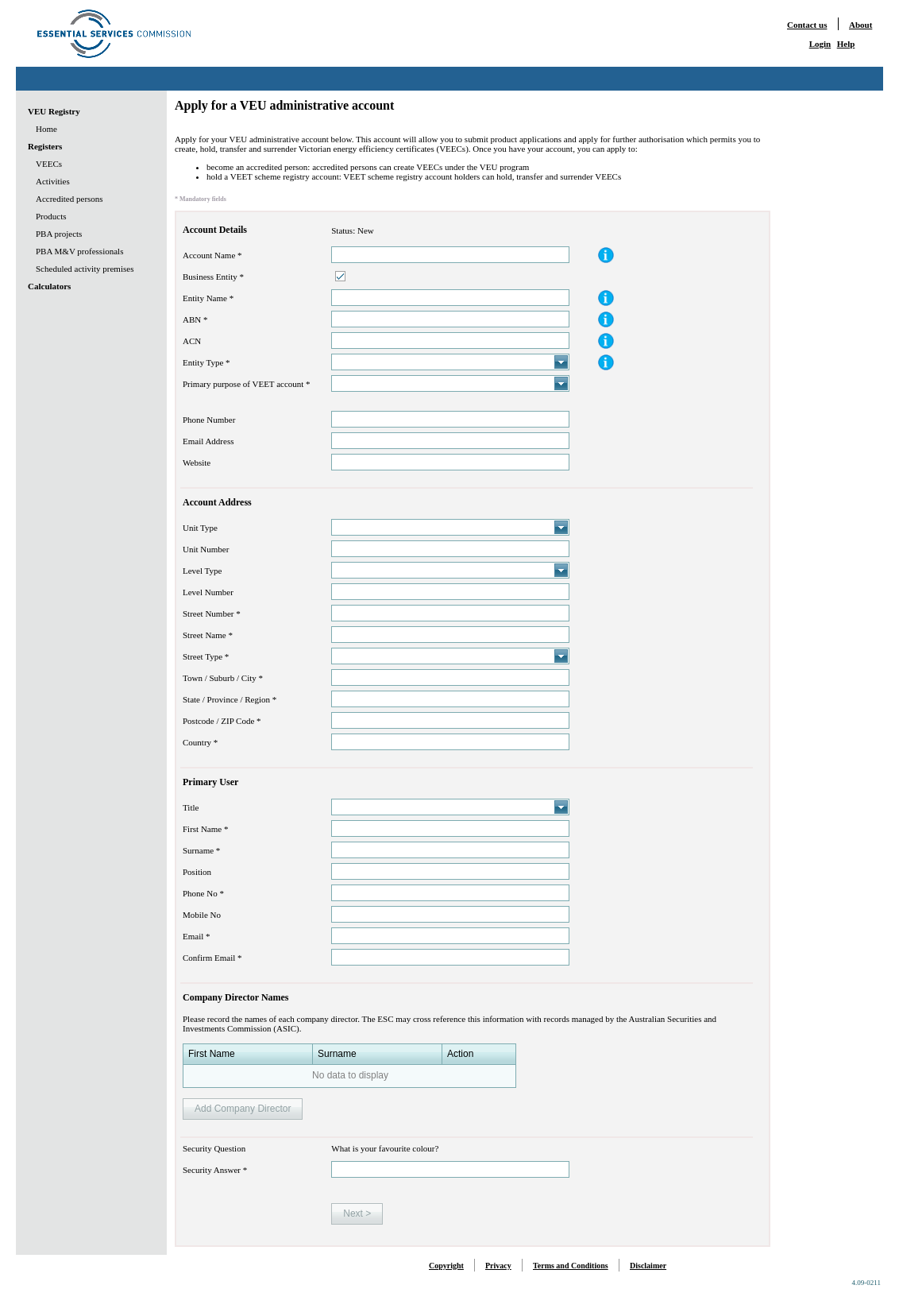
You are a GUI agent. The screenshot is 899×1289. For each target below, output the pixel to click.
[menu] (80, 199)
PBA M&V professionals (79, 251)
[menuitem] (80, 111)
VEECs (49, 163)
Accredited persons (69, 198)
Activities (53, 181)
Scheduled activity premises (84, 268)
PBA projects (59, 233)
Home (46, 129)
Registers (45, 146)
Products (51, 216)
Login (820, 43)
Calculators (49, 286)
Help (846, 43)
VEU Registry (54, 111)
